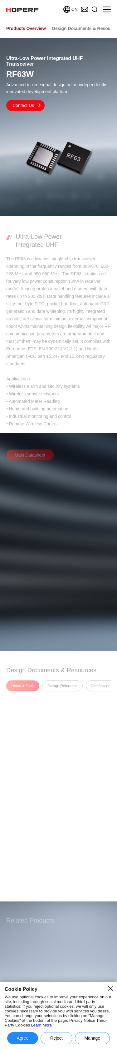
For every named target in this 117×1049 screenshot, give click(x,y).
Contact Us (26, 105)
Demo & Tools (22, 689)
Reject (56, 1038)
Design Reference (62, 689)
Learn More (41, 1025)
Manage (92, 1038)
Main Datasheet (30, 457)
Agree (22, 1038)
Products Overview (26, 28)
